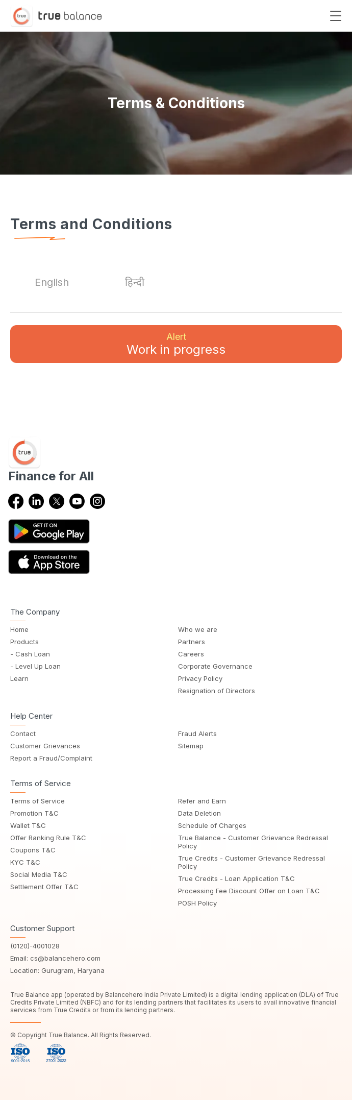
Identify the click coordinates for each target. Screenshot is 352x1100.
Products (24, 642)
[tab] (52, 282)
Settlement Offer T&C (44, 887)
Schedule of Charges (212, 825)
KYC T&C (25, 862)
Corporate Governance (215, 666)
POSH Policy (197, 903)
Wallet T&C (28, 825)
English (52, 282)
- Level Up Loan (35, 666)
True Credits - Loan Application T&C (236, 878)
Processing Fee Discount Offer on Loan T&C (249, 891)
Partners (191, 642)
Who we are (197, 629)
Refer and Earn (202, 801)
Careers (191, 654)
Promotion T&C (34, 813)
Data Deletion (199, 813)
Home (19, 629)
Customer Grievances (45, 746)
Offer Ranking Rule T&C (48, 838)
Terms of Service (37, 801)
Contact (23, 733)
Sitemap (191, 746)
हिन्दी (134, 282)
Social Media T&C (38, 874)
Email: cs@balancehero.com (55, 958)
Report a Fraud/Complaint (51, 758)
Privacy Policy (200, 678)
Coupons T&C (33, 850)
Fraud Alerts (197, 733)
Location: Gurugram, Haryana (57, 970)
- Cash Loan (30, 654)
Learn (19, 678)
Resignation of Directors (216, 691)
